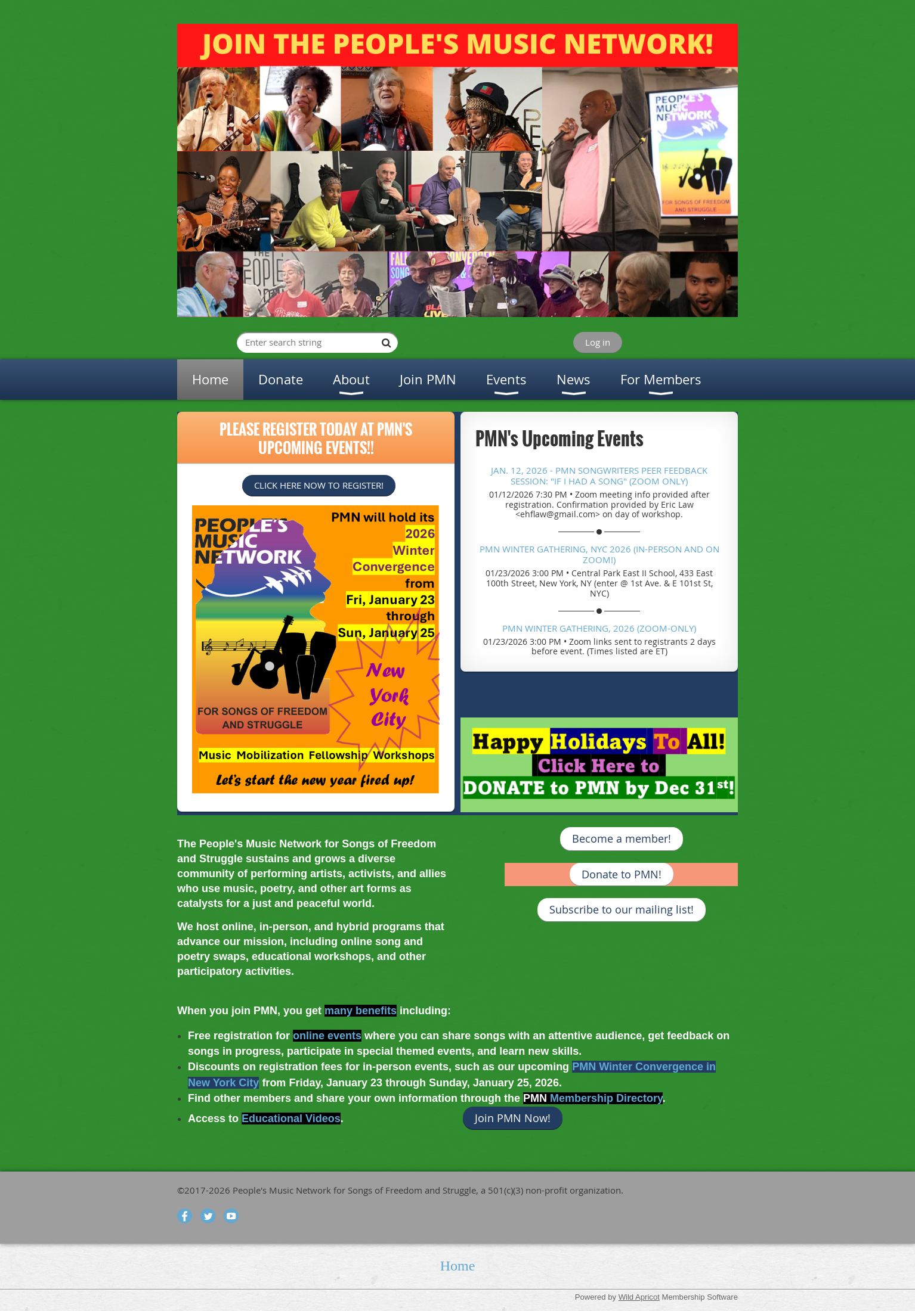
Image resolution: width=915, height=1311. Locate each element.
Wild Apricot (639, 1297)
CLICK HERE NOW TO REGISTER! (319, 485)
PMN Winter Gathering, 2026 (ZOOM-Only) (599, 628)
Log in (597, 342)
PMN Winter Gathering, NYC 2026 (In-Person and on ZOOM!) (599, 554)
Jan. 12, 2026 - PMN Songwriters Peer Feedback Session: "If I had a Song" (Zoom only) (599, 475)
